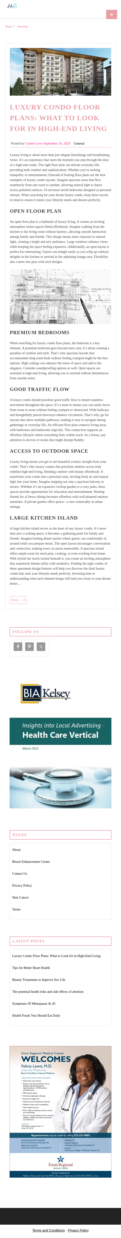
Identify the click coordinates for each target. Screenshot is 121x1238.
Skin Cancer (20, 897)
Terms (16, 909)
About (16, 850)
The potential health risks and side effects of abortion (48, 992)
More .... (19, 600)
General (79, 143)
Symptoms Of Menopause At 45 (33, 1003)
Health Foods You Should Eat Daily (36, 1015)
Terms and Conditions (48, 1230)
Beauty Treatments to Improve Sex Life (38, 980)
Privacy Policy (22, 885)
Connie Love (33, 143)
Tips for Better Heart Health (31, 968)
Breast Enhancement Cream (31, 861)
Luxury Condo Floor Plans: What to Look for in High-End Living (58, 117)
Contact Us (19, 873)
